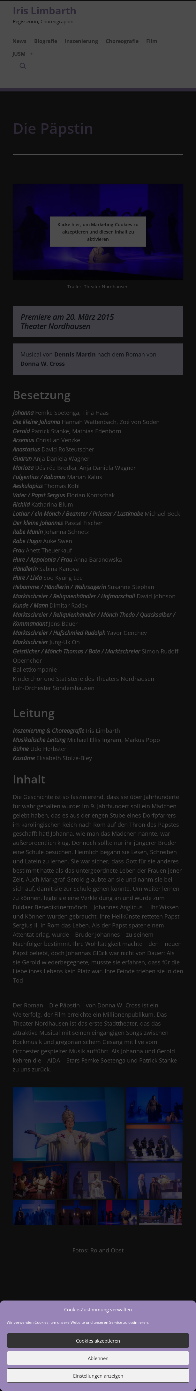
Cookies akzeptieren (98, 1340)
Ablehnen (98, 1358)
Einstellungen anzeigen (98, 1376)
